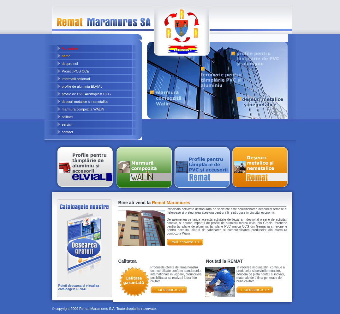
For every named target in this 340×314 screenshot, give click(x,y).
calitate (67, 117)
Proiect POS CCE (75, 71)
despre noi (70, 64)
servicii (67, 124)
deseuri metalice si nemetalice (85, 102)
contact (67, 132)
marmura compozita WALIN (83, 109)
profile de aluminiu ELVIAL (82, 86)
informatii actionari (76, 79)
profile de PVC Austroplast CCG (86, 94)
